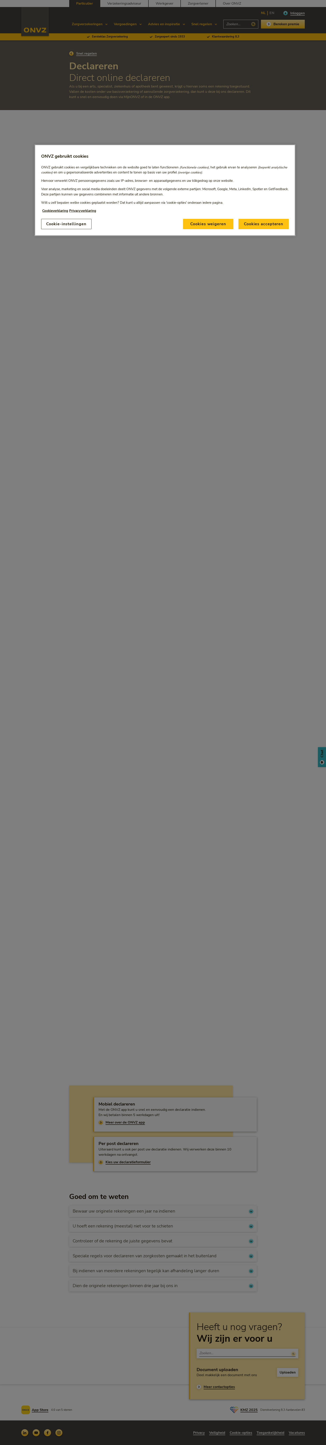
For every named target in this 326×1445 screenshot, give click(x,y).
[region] (165, 190)
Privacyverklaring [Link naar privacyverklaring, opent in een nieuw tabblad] (82, 211)
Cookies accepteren (263, 224)
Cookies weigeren (208, 224)
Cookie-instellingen (66, 224)
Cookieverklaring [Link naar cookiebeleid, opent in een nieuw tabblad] (55, 211)
